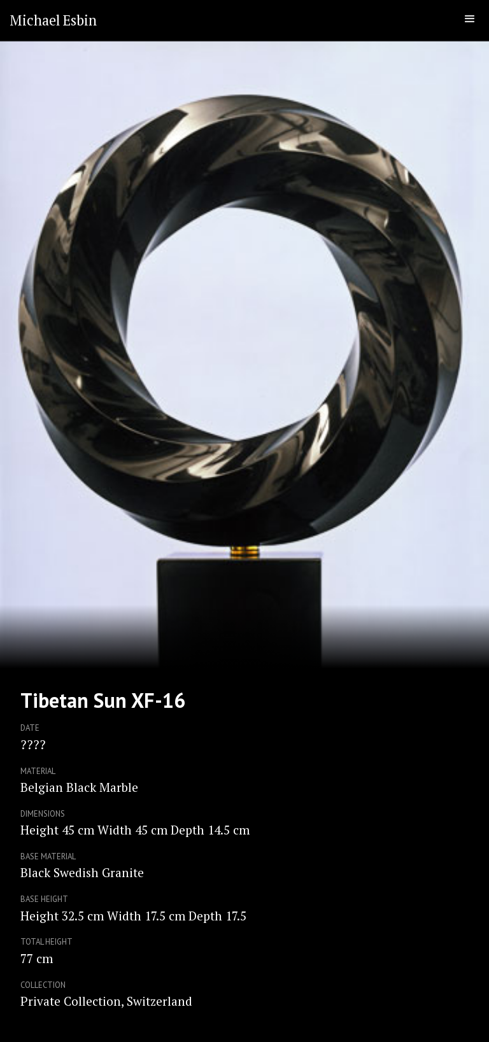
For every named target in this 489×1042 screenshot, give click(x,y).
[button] (470, 19)
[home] (53, 20)
